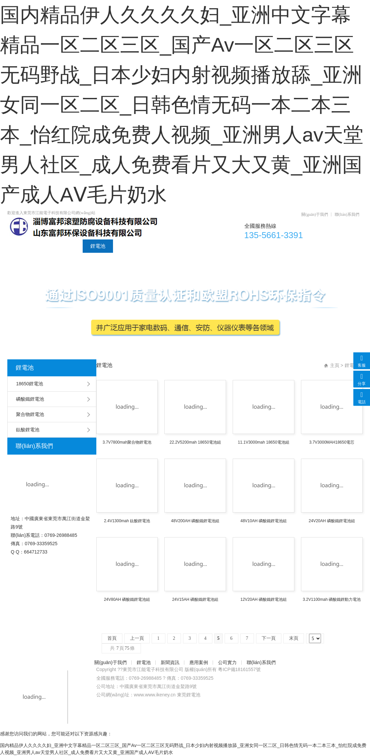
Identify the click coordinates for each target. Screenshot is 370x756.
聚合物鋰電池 (30, 414)
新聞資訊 (131, 246)
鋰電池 (97, 246)
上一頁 (137, 638)
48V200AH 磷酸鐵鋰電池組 (195, 521)
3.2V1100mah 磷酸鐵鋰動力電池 (332, 599)
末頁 (293, 638)
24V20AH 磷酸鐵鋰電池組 (332, 521)
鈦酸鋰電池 (27, 429)
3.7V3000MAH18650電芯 (331, 442)
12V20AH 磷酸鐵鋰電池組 (263, 599)
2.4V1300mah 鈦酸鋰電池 (127, 521)
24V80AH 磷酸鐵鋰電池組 (127, 599)
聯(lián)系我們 (347, 214)
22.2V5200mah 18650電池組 (195, 442)
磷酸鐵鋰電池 (30, 399)
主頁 (334, 365)
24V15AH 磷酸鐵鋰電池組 (195, 599)
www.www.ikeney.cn (155, 694)
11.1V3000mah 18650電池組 (263, 442)
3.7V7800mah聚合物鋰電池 (127, 442)
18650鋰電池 (29, 383)
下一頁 (269, 638)
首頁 (20, 246)
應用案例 (166, 246)
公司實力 (201, 246)
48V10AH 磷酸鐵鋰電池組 (263, 521)
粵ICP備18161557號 (239, 669)
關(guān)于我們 (314, 214)
